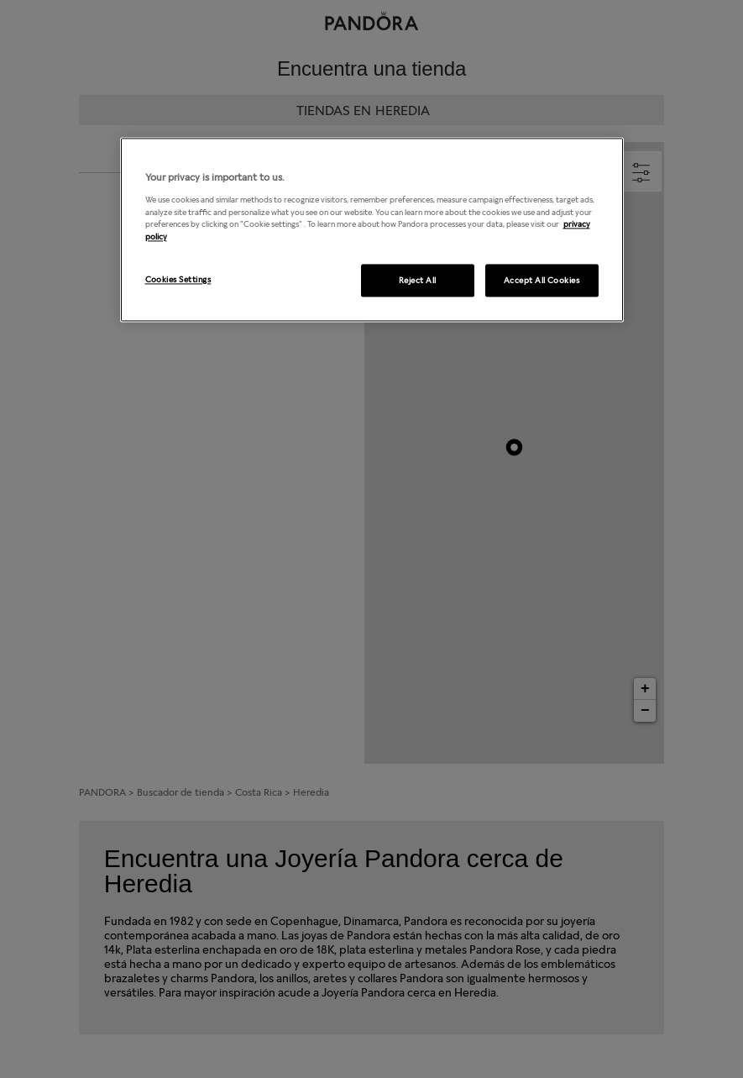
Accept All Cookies (542, 280)
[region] (372, 230)
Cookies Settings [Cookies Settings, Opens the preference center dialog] (178, 279)
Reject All (418, 280)
